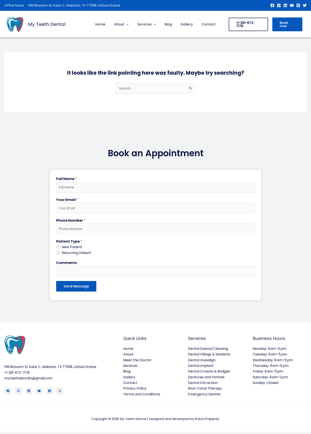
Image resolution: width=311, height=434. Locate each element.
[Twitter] (305, 5)
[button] (129, 24)
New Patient (72, 248)
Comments (66, 264)
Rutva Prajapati (207, 421)
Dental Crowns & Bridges (209, 373)
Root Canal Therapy (205, 390)
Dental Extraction (203, 384)
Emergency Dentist (204, 396)
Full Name (66, 179)
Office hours (14, 5)
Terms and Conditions (141, 396)
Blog (167, 24)
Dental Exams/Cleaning (208, 350)
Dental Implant (201, 367)
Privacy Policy (134, 390)
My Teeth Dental (47, 24)
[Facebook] (272, 5)
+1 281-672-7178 (17, 374)
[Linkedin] (285, 5)
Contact (204, 24)
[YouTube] (292, 5)
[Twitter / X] (59, 393)
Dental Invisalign (202, 362)
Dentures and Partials (206, 379)
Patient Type (69, 243)
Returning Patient (76, 254)
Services (147, 24)
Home (105, 24)
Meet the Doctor (137, 362)
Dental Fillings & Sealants (209, 356)
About (124, 24)
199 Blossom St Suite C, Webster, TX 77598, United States (74, 5)
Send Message (76, 288)
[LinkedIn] (28, 393)
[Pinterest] (298, 5)
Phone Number (70, 221)
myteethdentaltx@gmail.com (29, 380)
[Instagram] (279, 5)
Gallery (184, 24)
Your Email (67, 200)
